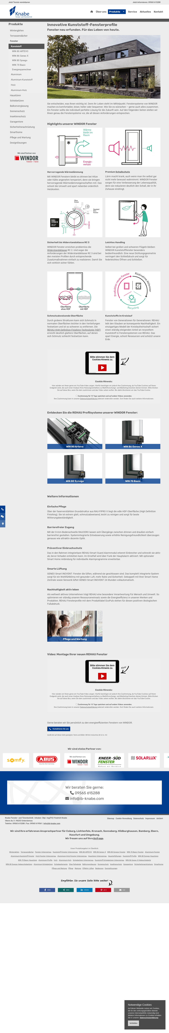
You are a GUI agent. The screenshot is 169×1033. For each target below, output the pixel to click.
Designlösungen (18, 153)
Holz (13, 95)
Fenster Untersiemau (43, 863)
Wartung (78, 879)
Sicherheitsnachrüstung (22, 137)
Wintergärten (17, 41)
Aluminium (16, 85)
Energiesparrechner (21, 80)
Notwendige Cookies (140, 1005)
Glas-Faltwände (75, 875)
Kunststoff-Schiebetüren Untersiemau (109, 871)
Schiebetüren (17, 111)
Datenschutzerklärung (88, 409)
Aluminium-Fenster (152, 863)
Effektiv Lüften (88, 879)
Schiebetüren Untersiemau (83, 871)
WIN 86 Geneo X (20, 66)
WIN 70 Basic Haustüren (27, 871)
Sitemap (110, 829)
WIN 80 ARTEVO (20, 61)
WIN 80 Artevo (74, 457)
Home (21, 27)
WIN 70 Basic (19, 75)
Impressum (150, 829)
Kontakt (158, 12)
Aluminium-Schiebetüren (43, 875)
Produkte (114, 12)
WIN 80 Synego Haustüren (148, 867)
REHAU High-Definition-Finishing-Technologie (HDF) (74, 340)
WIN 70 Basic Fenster (135, 863)
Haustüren (15, 105)
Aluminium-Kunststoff (22, 90)
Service (132, 12)
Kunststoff (16, 57)
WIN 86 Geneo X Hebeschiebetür (138, 871)
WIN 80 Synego (19, 71)
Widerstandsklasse (57, 260)
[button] (47, 900)
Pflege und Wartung (20, 148)
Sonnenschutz (17, 121)
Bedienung (99, 879)
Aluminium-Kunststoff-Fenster (22, 867)
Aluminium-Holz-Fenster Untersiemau (72, 867)
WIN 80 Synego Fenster (116, 863)
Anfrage (98, 848)
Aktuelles (145, 12)
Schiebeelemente (61, 875)
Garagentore (16, 132)
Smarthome (16, 142)
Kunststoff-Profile (130, 867)
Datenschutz (138, 829)
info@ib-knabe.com (87, 809)
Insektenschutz (18, 127)
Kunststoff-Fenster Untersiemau (65, 863)
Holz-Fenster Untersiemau (46, 867)
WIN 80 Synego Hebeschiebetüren (19, 875)
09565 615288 (154, 2)
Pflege (70, 879)
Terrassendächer (19, 46)
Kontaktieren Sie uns (59, 739)
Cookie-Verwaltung (124, 829)
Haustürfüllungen (114, 867)
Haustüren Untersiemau (97, 867)
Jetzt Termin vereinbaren (19, 2)
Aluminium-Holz (19, 100)
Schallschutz (123, 182)
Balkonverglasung (19, 116)
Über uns (101, 12)
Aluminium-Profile (45, 871)
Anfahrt (159, 829)
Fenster (37, 27)
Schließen (133, 1023)
